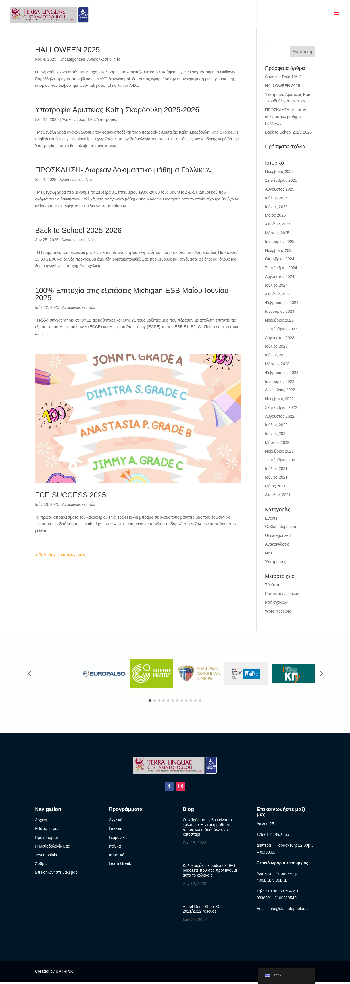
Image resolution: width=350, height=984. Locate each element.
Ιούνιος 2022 (276, 433)
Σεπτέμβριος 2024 (281, 267)
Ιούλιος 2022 (276, 425)
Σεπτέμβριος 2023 (281, 329)
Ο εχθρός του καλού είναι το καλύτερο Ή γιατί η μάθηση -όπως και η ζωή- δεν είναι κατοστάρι (207, 829)
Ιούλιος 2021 (276, 468)
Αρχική (41, 822)
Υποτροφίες (107, 119)
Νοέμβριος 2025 (279, 171)
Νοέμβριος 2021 (279, 451)
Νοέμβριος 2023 (279, 320)
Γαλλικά (115, 830)
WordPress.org (278, 611)
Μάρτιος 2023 (277, 364)
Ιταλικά (115, 848)
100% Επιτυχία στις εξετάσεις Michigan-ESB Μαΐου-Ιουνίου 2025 (131, 294)
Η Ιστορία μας (47, 830)
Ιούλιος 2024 (276, 285)
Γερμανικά (118, 839)
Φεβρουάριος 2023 (282, 372)
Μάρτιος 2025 (277, 233)
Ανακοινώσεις (99, 59)
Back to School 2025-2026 (78, 230)
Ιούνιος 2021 (276, 477)
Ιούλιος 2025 (276, 198)
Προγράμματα (47, 839)
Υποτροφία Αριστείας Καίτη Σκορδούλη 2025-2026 (117, 109)
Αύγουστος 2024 (279, 276)
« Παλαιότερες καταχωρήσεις (60, 554)
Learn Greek (120, 865)
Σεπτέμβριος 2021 (281, 460)
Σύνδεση (272, 584)
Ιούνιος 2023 (276, 355)
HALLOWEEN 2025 (67, 49)
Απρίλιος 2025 (278, 224)
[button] (29, 674)
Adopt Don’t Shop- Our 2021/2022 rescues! (203, 910)
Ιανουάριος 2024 (279, 311)
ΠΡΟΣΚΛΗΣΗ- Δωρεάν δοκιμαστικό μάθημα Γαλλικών (123, 170)
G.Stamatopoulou (280, 526)
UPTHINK (64, 973)
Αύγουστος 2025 (279, 189)
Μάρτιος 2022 (277, 442)
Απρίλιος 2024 (278, 294)
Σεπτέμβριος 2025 (281, 180)
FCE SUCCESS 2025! (71, 495)
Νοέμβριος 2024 (279, 250)
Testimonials (46, 856)
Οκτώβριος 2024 (279, 259)
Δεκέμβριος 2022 (280, 390)
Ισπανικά (116, 856)
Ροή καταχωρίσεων (282, 593)
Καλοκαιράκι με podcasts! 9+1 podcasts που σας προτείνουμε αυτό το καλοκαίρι (210, 872)
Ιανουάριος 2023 (279, 381)
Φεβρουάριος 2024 (282, 302)
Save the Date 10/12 (283, 77)
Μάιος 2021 (275, 486)
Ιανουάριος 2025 (279, 241)
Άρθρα (41, 865)
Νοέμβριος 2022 (279, 398)
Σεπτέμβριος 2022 (281, 407)
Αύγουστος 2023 (279, 337)
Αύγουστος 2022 (279, 416)
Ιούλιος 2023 (276, 346)
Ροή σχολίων (276, 602)
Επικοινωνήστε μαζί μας (56, 874)
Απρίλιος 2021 (278, 495)
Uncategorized (72, 59)
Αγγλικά (115, 822)
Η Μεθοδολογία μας (52, 848)
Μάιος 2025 (275, 215)
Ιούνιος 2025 (276, 206)
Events (271, 518)
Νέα (117, 59)
